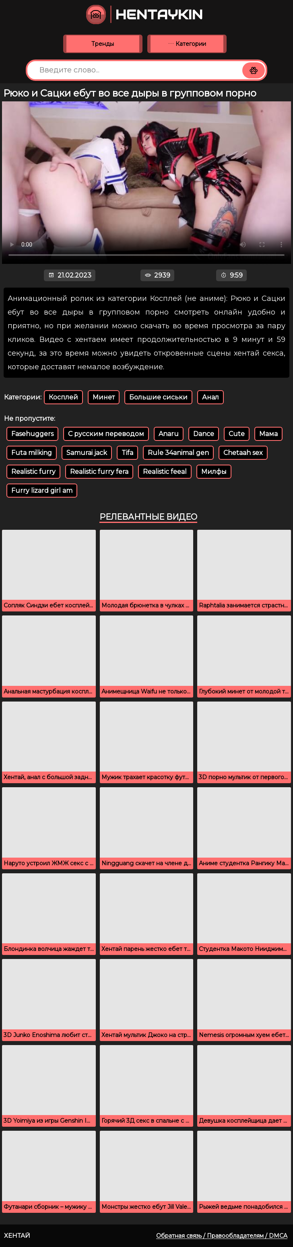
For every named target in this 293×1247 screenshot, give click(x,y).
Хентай (17, 1235)
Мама (268, 434)
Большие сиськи (158, 397)
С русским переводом (106, 434)
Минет (104, 397)
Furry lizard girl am (41, 490)
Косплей (63, 397)
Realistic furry (33, 471)
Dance (203, 434)
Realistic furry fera (99, 471)
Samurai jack (86, 453)
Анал (210, 397)
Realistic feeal (165, 471)
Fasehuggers (32, 434)
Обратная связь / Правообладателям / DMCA (221, 1235)
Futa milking (31, 453)
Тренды (102, 43)
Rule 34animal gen (178, 453)
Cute (237, 434)
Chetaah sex (243, 453)
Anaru (169, 434)
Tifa (127, 453)
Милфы (214, 471)
